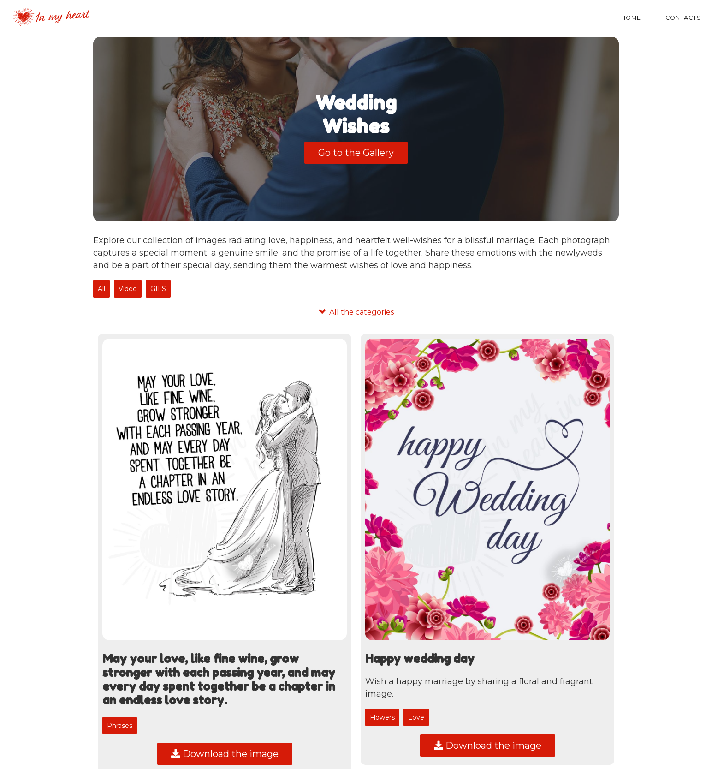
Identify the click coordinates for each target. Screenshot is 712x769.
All (101, 289)
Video (128, 289)
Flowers (382, 717)
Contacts (683, 17)
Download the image (225, 753)
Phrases (119, 725)
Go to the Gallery (356, 152)
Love (416, 717)
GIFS (158, 289)
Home (631, 17)
